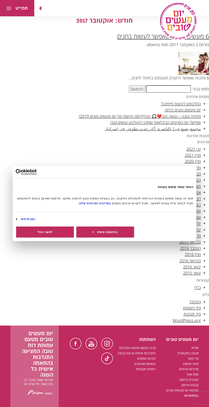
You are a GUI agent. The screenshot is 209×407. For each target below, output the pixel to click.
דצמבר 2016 (190, 248)
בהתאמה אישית (105, 232)
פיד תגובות (192, 314)
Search (136, 89)
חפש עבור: (200, 89)
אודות (195, 348)
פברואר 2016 (190, 261)
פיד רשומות (192, 308)
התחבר (195, 302)
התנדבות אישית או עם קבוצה (137, 353)
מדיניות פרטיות (189, 369)
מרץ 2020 (193, 161)
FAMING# (191, 395)
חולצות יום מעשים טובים (182, 390)
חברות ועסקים (146, 358)
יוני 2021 (193, 149)
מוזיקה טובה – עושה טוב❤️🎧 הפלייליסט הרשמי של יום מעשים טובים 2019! (140, 116)
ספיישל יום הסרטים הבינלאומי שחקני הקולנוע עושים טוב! (155, 122)
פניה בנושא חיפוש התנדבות (137, 348)
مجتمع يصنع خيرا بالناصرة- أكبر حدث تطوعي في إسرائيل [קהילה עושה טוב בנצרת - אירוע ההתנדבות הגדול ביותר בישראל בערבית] (152, 128)
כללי (197, 287)
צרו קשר (193, 358)
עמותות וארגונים (145, 363)
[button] (41, 8)
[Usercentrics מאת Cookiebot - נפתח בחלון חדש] (33, 172)
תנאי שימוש (191, 363)
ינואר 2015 (192, 273)
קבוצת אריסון (190, 385)
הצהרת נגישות (189, 379)
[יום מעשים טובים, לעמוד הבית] (178, 21)
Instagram (107, 343)
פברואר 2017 (190, 242)
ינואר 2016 (192, 267)
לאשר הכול (45, 232)
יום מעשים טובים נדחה (183, 110)
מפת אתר (192, 374)
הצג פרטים (28, 219)
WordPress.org (187, 320)
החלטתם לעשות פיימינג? (181, 104)
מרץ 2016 (193, 254)
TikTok (107, 358)
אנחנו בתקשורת (188, 353)
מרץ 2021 (193, 155)
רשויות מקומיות (146, 369)
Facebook (75, 343)
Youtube (91, 343)
